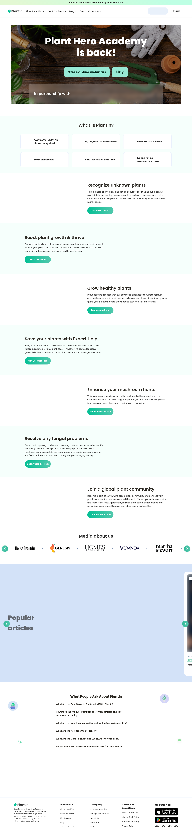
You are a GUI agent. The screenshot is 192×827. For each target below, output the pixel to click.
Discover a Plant (100, 210)
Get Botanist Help (37, 360)
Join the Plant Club (100, 514)
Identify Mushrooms (100, 411)
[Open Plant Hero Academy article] (96, 64)
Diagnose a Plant (100, 310)
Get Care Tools (37, 259)
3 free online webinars (86, 72)
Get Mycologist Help (38, 463)
